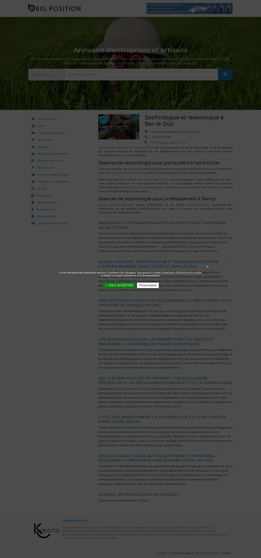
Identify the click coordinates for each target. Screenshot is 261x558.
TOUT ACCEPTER (119, 285)
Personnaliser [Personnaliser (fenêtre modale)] (148, 285)
